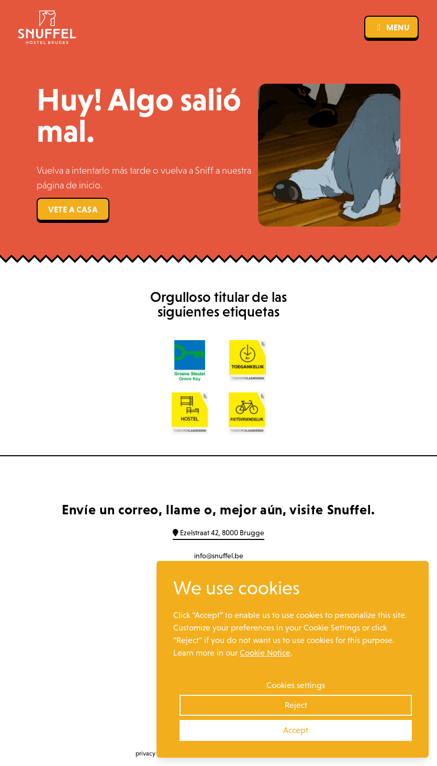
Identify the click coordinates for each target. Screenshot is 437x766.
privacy (145, 753)
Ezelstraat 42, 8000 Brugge (218, 532)
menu (391, 27)
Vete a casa (73, 209)
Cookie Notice (265, 652)
